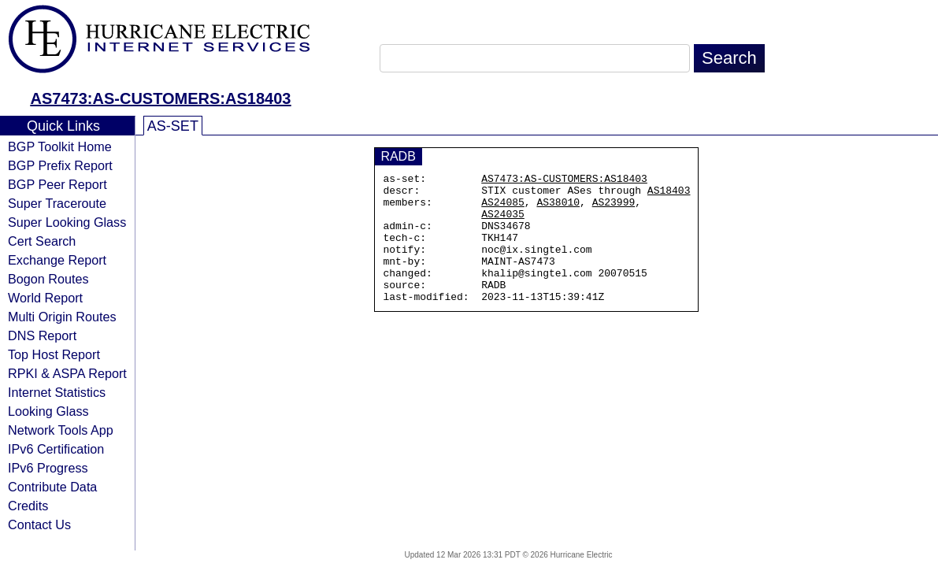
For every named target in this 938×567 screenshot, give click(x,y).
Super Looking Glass (67, 222)
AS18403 (669, 194)
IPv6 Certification (56, 449)
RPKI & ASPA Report (67, 373)
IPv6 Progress (48, 468)
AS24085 (503, 209)
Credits (28, 505)
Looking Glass (48, 411)
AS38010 (558, 209)
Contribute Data (52, 487)
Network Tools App (60, 430)
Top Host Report (54, 354)
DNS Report (42, 335)
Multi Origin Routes (62, 316)
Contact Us (39, 524)
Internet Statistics (57, 392)
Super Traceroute (57, 203)
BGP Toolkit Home (60, 146)
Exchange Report (57, 260)
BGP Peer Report (57, 184)
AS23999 (614, 209)
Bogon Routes (48, 279)
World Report (45, 298)
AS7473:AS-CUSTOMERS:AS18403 (161, 98)
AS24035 (503, 223)
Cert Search (42, 241)
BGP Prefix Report (60, 165)
